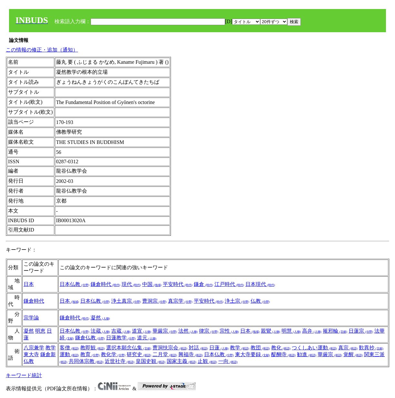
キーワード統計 (24, 375)
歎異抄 (371, 347)
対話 (198, 347)
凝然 (100, 317)
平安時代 (178, 284)
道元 (146, 337)
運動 (69, 354)
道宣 (141, 331)
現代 (131, 284)
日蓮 (219, 347)
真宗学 (180, 301)
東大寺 (31, 354)
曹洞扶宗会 (170, 347)
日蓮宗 (361, 331)
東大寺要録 (252, 354)
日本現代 (260, 284)
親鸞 (270, 331)
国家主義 (181, 361)
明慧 (291, 331)
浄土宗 (237, 301)
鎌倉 (203, 284)
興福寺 (190, 354)
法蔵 (100, 331)
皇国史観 (150, 361)
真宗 (348, 347)
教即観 (92, 347)
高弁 (311, 331)
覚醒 (353, 354)
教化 (281, 347)
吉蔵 (121, 331)
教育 (90, 354)
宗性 (229, 331)
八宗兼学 (34, 347)
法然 (188, 331)
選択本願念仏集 (128, 347)
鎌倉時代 (105, 284)
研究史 (139, 354)
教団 (260, 347)
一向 (228, 361)
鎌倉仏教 (90, 337)
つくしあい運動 (314, 347)
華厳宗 (165, 331)
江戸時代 (229, 284)
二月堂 (165, 354)
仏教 (260, 301)
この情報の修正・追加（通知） (42, 49)
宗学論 (31, 317)
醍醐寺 (283, 354)
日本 (29, 284)
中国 (152, 284)
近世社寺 (119, 361)
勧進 (306, 354)
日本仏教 (74, 284)
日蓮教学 (121, 337)
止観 (207, 361)
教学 (50, 347)
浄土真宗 (126, 301)
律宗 (208, 331)
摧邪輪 (335, 331)
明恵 (40, 331)
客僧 (69, 347)
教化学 (113, 354)
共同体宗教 (86, 361)
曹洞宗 (154, 301)
